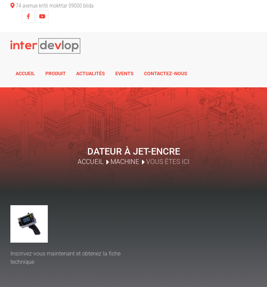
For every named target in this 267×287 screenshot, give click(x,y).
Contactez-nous (165, 73)
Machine (124, 162)
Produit (55, 73)
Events (124, 73)
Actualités (90, 73)
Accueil (25, 73)
